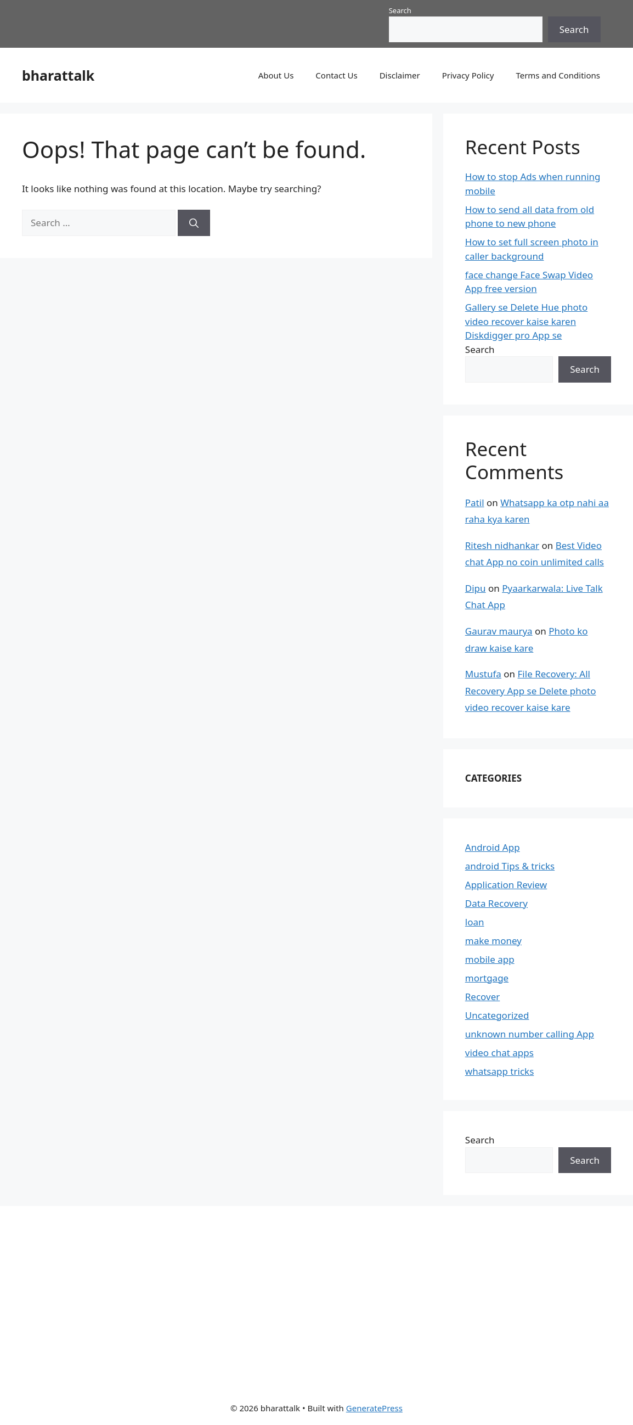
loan (474, 922)
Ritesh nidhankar (502, 545)
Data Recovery (496, 903)
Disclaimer (400, 75)
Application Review (506, 884)
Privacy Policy (468, 75)
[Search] (194, 223)
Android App (492, 847)
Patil (474, 502)
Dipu (475, 588)
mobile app (490, 959)
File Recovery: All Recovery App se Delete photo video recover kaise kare (530, 690)
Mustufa (483, 673)
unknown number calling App (529, 1034)
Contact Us (336, 75)
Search (400, 10)
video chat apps (499, 1052)
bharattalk (58, 75)
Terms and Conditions (558, 75)
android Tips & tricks (510, 866)
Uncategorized (497, 1015)
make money (493, 940)
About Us (276, 75)
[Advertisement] (307, 1296)
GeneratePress (374, 1407)
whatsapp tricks (499, 1071)
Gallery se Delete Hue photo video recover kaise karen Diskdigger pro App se (526, 321)
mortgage (486, 978)
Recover (482, 996)
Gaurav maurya (499, 631)
